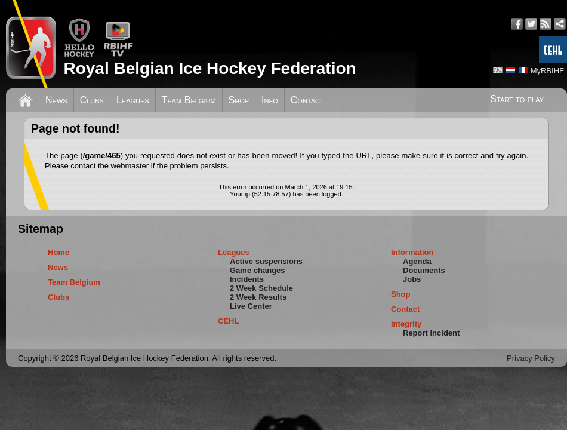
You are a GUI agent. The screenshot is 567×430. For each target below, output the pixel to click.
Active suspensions (266, 261)
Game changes (257, 270)
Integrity (406, 324)
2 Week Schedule (261, 288)
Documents (424, 270)
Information (412, 252)
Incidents (247, 279)
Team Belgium (189, 100)
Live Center (251, 306)
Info (269, 100)
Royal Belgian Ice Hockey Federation (209, 68)
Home (58, 252)
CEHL (228, 321)
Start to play (517, 99)
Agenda (417, 261)
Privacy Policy (531, 358)
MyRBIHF (547, 70)
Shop (239, 100)
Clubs (92, 100)
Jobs (412, 279)
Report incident (431, 332)
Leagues (132, 100)
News (56, 100)
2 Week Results (258, 297)
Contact (307, 100)
